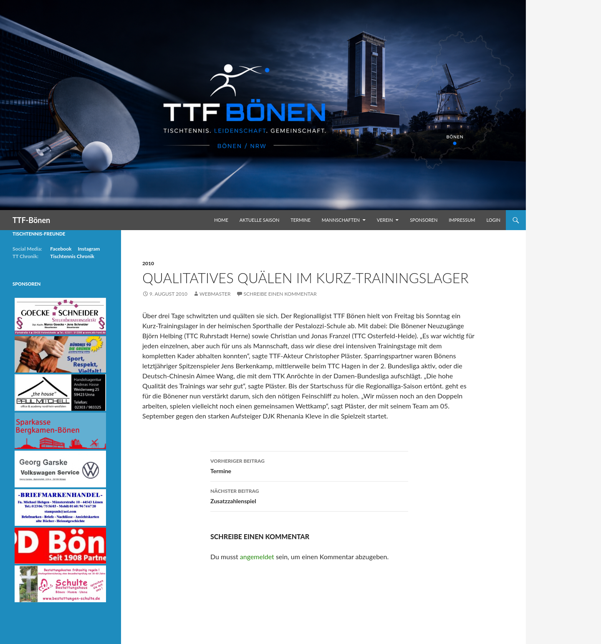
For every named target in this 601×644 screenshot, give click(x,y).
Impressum (462, 220)
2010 (148, 263)
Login (493, 220)
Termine (300, 220)
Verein (385, 220)
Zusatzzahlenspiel (309, 495)
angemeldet (257, 556)
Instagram (89, 249)
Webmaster (214, 294)
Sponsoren (423, 220)
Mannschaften (341, 220)
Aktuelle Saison (260, 220)
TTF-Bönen (31, 220)
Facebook (60, 249)
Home (221, 220)
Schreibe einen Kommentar (280, 294)
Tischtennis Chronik (72, 256)
